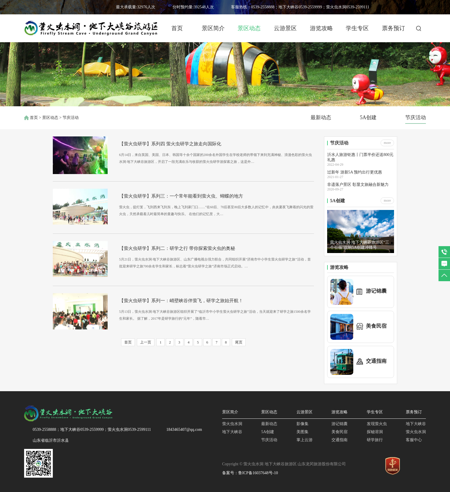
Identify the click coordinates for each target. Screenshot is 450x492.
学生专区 (357, 28)
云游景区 (285, 28)
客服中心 (414, 440)
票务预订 (393, 28)
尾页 (239, 342)
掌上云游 (304, 440)
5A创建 (368, 117)
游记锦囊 (339, 424)
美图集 (302, 432)
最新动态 (321, 117)
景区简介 (213, 28)
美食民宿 (339, 432)
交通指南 (339, 440)
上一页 (145, 342)
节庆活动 (415, 117)
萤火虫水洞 (232, 424)
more (387, 143)
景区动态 (249, 28)
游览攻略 (321, 28)
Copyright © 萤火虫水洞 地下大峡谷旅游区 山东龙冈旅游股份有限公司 (284, 464)
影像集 (302, 424)
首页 (177, 28)
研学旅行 (375, 440)
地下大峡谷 (232, 432)
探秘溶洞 (375, 432)
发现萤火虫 (377, 424)
